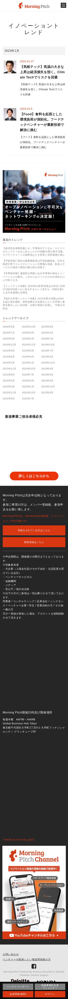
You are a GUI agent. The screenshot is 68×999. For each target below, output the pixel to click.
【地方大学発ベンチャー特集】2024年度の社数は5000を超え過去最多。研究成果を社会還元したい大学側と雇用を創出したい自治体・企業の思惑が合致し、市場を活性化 (34, 303)
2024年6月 (9, 356)
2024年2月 (9, 362)
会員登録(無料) (18, 994)
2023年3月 (47, 380)
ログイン (50, 994)
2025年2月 (28, 338)
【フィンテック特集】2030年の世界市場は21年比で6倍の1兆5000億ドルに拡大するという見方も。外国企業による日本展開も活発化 (34, 289)
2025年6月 (28, 332)
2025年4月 (47, 332)
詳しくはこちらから (34, 476)
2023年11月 (9, 368)
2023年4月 (28, 380)
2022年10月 (29, 392)
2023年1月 (28, 386)
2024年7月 (47, 350)
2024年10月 (48, 344)
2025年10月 (29, 326)
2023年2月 (9, 386)
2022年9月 (47, 392)
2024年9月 (9, 350)
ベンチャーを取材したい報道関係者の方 (27, 959)
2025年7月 (9, 332)
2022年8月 (9, 398)
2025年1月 (47, 338)
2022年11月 (9, 392)
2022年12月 (48, 386)
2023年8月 (9, 374)
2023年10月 (29, 368)
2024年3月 (47, 356)
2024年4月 (28, 356)
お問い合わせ (11, 954)
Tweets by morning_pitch (18, 839)
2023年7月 (28, 374)
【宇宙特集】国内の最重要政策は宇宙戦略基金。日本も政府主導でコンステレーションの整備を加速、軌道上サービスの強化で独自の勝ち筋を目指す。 (34, 264)
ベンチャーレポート (18, 986)
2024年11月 (29, 344)
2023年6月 (47, 374)
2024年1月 (28, 362)
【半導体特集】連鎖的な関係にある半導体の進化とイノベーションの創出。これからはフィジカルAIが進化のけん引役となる (34, 276)
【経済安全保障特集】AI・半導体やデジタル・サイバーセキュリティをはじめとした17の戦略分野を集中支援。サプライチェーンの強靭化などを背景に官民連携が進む (34, 251)
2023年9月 (47, 368)
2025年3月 (9, 338)
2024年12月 (9, 344)
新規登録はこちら (34, 542)
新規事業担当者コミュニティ (50, 986)
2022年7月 (28, 398)
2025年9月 (47, 326)
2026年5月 (9, 326)
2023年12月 (48, 362)
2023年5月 (9, 380)
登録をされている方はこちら (34, 530)
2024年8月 (28, 350)
